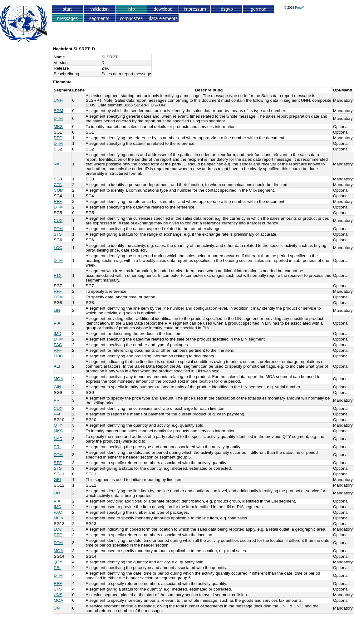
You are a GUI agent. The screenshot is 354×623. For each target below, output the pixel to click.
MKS (58, 126)
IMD (57, 333)
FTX (57, 275)
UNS (58, 594)
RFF (58, 137)
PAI (57, 414)
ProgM (299, 7)
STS (58, 234)
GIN (57, 387)
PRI (57, 400)
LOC (58, 247)
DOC (58, 356)
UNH (58, 100)
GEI (57, 479)
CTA (58, 184)
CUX (58, 220)
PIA (57, 323)
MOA (58, 378)
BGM (58, 110)
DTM (58, 118)
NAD (58, 164)
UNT (58, 608)
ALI (57, 366)
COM (58, 190)
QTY (58, 425)
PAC (58, 344)
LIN (57, 310)
